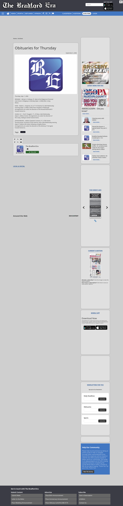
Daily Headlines (89, 396)
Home (15, 38)
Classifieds (66, 14)
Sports (20, 14)
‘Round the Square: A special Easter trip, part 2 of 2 (99, 128)
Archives (20, 38)
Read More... (86, 113)
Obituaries (29, 14)
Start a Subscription (85, 495)
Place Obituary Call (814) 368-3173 (56, 503)
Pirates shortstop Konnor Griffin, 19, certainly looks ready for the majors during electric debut (99, 147)
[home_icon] (8, 13)
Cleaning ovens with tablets (98, 119)
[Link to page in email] (21, 139)
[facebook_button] (43, 13)
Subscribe (86, 14)
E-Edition (76, 14)
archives (23, 132)
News (13, 14)
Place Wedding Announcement (22, 503)
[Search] (94, 4)
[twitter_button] (49, 13)
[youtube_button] (53, 13)
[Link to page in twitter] (17, 139)
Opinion (37, 14)
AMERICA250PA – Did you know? (93, 109)
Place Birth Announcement (54, 495)
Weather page (80, 6)
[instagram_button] (46, 13)
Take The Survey (88, 471)
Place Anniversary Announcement (56, 499)
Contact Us (82, 503)
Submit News (16, 495)
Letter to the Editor (18, 499)
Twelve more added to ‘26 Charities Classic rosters (99, 156)
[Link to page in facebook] (14, 139)
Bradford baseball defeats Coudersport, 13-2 (99, 137)
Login (95, 14)
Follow (33, 152)
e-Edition (82, 499)
